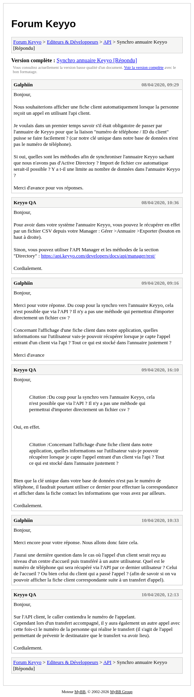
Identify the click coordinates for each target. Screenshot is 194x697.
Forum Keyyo (43, 24)
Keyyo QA (25, 202)
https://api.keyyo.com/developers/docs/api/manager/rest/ (98, 256)
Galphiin (23, 85)
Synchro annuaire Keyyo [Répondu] (97, 60)
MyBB (80, 692)
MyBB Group (121, 692)
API (107, 42)
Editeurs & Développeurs (72, 42)
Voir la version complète (144, 67)
